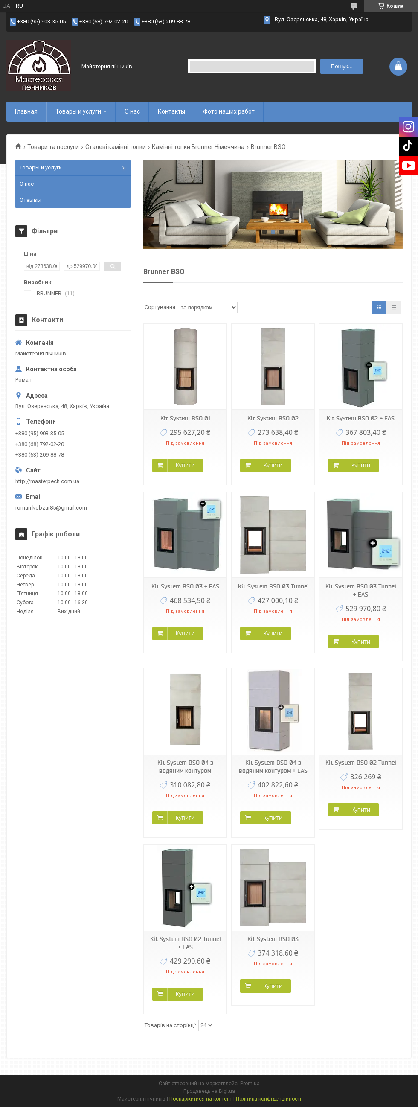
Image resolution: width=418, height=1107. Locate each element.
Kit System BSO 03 (273, 938)
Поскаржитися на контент (200, 1099)
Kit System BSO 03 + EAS (185, 586)
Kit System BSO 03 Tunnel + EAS (360, 590)
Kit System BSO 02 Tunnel (360, 762)
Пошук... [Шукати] (342, 66)
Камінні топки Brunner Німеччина (198, 146)
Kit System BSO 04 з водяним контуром (185, 766)
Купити (185, 465)
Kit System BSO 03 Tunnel (273, 586)
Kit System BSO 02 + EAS (361, 418)
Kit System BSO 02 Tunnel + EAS (185, 942)
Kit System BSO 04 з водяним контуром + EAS (273, 766)
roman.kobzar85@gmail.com (51, 507)
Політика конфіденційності (268, 1099)
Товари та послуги (53, 146)
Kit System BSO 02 (273, 418)
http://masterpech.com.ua (47, 481)
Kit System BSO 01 (185, 418)
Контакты (171, 111)
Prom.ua (250, 1084)
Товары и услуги (78, 111)
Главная (26, 111)
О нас (132, 111)
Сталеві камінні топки (115, 146)
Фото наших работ (229, 111)
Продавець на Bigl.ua (209, 1091)
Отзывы (30, 200)
